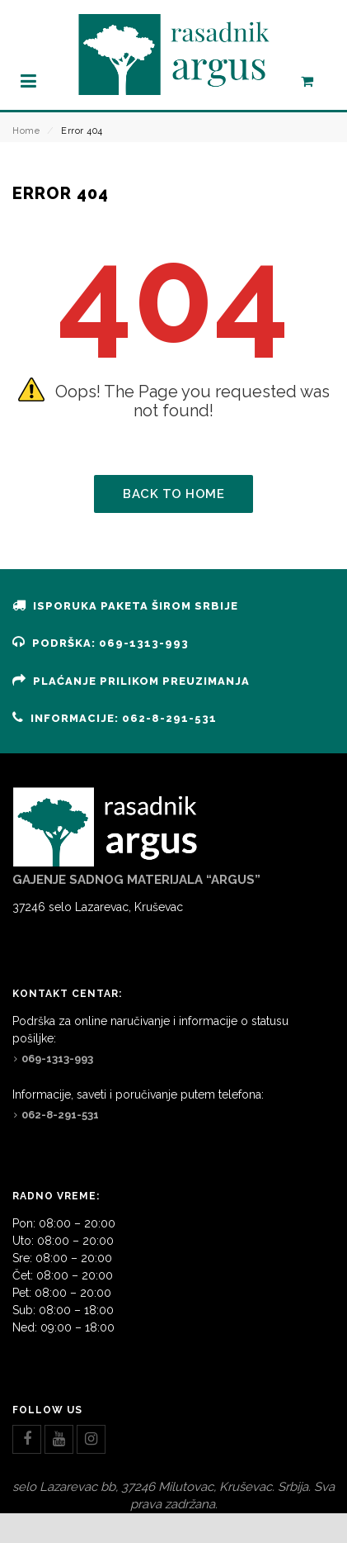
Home (26, 131)
